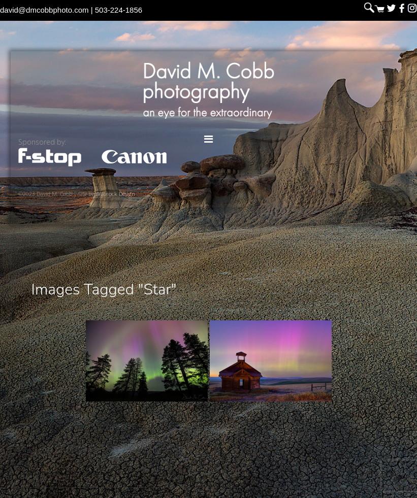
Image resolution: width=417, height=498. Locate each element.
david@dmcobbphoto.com (44, 10)
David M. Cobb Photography (209, 90)
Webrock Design (115, 193)
